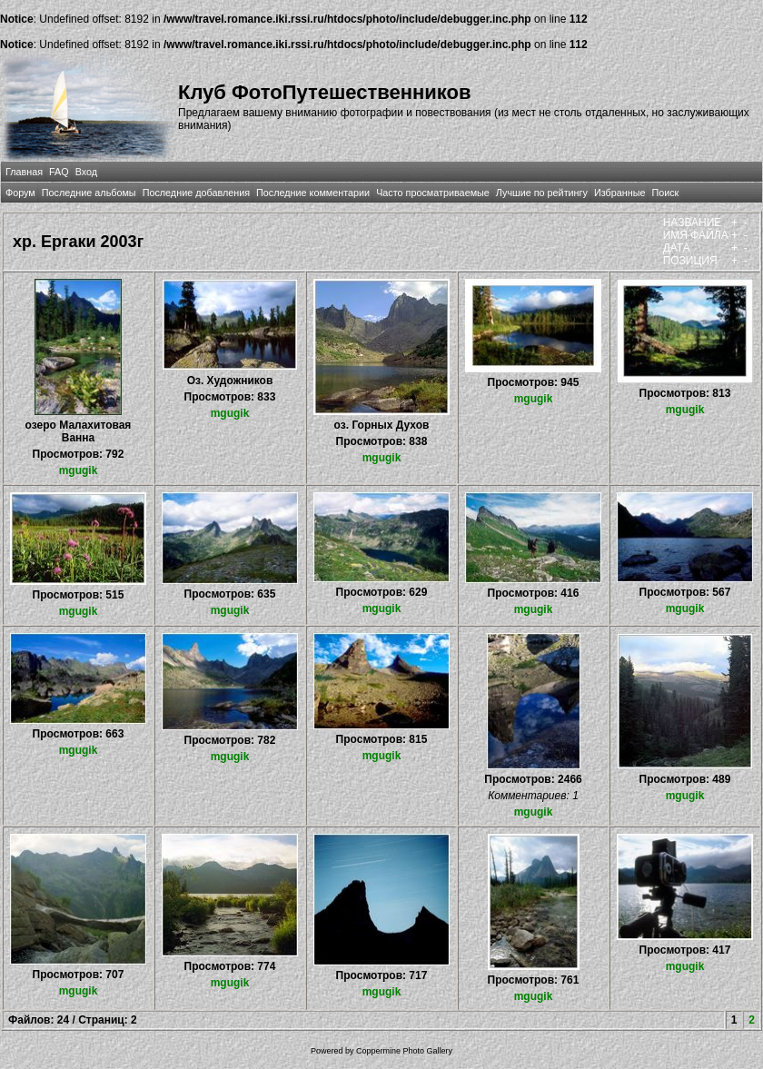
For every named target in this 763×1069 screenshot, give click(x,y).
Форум (20, 192)
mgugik (78, 470)
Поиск (665, 192)
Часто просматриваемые (433, 192)
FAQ (59, 171)
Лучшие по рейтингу (542, 192)
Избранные (619, 192)
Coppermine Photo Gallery (404, 1050)
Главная (24, 171)
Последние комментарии (313, 192)
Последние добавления (196, 192)
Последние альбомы (89, 192)
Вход (86, 171)
